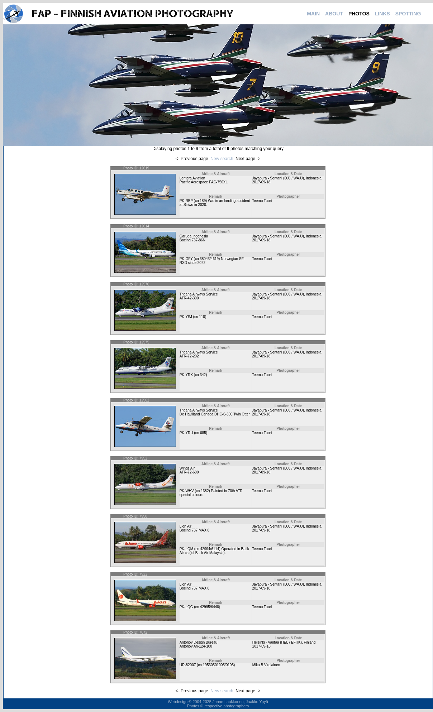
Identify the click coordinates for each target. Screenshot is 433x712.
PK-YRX (186, 375)
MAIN (313, 13)
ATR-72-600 (189, 472)
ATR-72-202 (189, 356)
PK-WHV (187, 491)
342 (203, 375)
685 (203, 433)
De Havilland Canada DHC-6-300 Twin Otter (215, 414)
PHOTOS (359, 13)
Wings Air (187, 468)
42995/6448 (209, 607)
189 (203, 201)
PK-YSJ (186, 317)
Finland (310, 642)
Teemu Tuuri (262, 201)
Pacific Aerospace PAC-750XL (204, 182)
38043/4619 (209, 259)
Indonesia (313, 178)
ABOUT (334, 13)
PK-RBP (186, 201)
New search (221, 158)
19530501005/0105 (218, 665)
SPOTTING (408, 13)
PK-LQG (186, 607)
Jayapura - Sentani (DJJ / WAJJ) (278, 178)
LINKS (382, 13)
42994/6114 (209, 549)
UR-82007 (188, 665)
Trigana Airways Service (199, 294)
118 (202, 317)
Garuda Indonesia (194, 236)
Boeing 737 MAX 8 (194, 530)
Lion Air (185, 526)
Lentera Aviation (192, 178)
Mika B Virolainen (266, 665)
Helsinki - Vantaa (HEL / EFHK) (277, 642)
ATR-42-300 (189, 298)
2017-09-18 (261, 182)
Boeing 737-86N (192, 240)
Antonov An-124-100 (196, 646)
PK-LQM (186, 549)
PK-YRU (186, 433)
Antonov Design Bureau (199, 642)
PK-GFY (186, 259)
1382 (205, 491)
